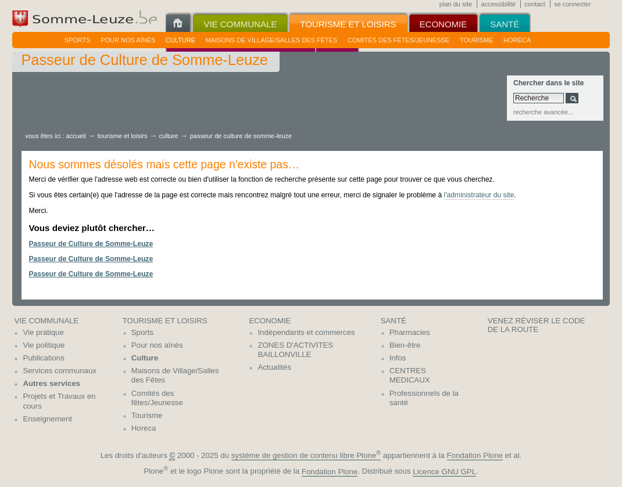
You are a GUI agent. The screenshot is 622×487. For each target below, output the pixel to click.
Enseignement (47, 418)
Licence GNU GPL (444, 471)
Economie (270, 320)
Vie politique (44, 345)
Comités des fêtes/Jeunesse (398, 40)
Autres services (51, 383)
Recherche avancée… (543, 112)
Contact (534, 4)
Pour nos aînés (128, 40)
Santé (393, 320)
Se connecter (572, 4)
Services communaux (59, 370)
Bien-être (405, 345)
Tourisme (477, 40)
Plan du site (455, 4)
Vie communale (46, 320)
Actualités (274, 367)
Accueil (75, 135)
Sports (78, 40)
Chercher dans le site (548, 83)
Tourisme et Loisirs (123, 135)
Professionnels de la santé (424, 398)
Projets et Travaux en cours (59, 401)
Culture (180, 40)
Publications (43, 357)
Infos (397, 357)
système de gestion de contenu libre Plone (306, 455)
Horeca (517, 40)
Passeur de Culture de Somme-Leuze (91, 244)
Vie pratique (43, 332)
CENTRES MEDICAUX (409, 375)
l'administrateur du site (479, 195)
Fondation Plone (475, 455)
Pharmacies (409, 332)
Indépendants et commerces (306, 332)
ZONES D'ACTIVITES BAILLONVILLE (295, 350)
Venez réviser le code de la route (536, 325)
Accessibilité (498, 4)
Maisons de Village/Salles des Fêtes (271, 40)
